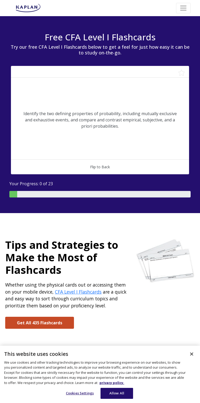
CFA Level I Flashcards (78, 292)
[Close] (191, 354)
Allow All (116, 393)
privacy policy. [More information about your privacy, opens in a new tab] (111, 382)
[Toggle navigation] (183, 8)
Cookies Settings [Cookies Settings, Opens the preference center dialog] (80, 393)
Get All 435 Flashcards (39, 323)
